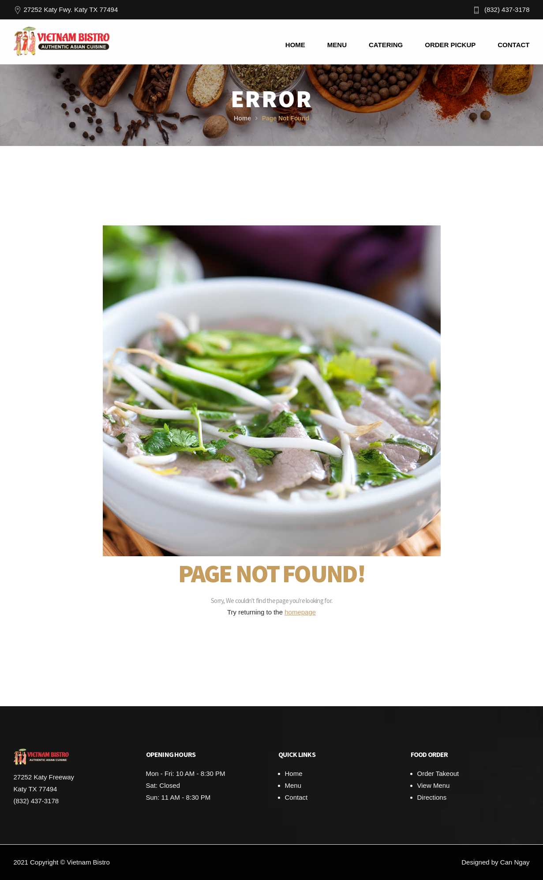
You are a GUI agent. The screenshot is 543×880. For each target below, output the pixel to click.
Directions (432, 797)
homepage (300, 612)
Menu (293, 785)
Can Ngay (515, 862)
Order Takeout (438, 773)
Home (242, 118)
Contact (296, 797)
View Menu (433, 785)
